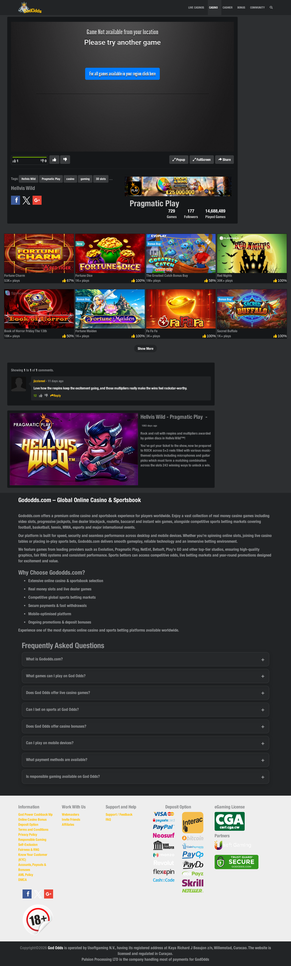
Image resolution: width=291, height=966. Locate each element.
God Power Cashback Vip (35, 814)
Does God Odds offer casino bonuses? (56, 726)
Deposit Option (28, 824)
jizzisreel (39, 381)
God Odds (55, 947)
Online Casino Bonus (32, 819)
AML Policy (25, 875)
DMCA (22, 880)
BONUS (241, 7)
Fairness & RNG (28, 850)
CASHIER (227, 7)
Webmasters (70, 814)
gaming (85, 179)
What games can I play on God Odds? (56, 675)
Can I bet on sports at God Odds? (52, 709)
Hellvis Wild (29, 179)
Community (257, 7)
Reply (55, 395)
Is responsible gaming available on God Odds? (63, 776)
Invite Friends (71, 819)
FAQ (108, 819)
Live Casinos (196, 7)
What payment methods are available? (56, 759)
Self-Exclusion (28, 845)
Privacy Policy (27, 835)
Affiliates (68, 824)
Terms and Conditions (33, 829)
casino (70, 179)
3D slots (101, 179)
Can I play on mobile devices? (50, 742)
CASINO (213, 7)
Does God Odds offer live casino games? (58, 692)
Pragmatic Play (51, 179)
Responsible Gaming (32, 840)
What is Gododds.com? (44, 659)
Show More (145, 349)
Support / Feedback (119, 814)
